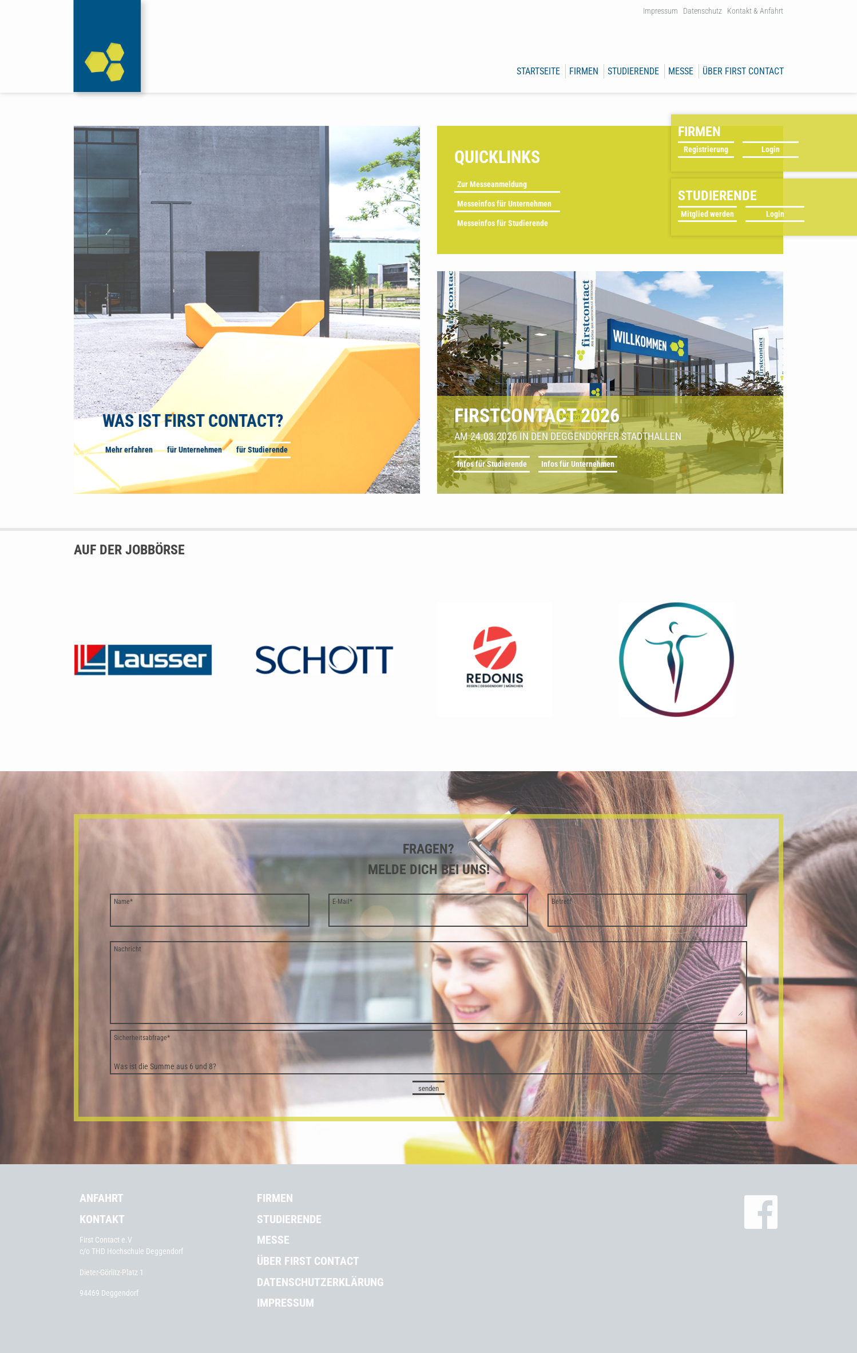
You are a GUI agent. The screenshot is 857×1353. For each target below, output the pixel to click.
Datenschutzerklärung (320, 1282)
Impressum (660, 10)
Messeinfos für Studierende (502, 223)
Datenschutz (702, 10)
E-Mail (342, 902)
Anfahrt (102, 1198)
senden (428, 1088)
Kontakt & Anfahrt (755, 10)
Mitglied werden (707, 214)
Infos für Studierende (492, 464)
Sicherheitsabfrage (142, 1038)
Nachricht (127, 949)
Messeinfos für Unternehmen (504, 203)
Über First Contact (743, 71)
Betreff (562, 902)
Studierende (633, 71)
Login (770, 149)
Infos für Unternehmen (577, 464)
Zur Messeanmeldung (492, 184)
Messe (680, 71)
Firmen (583, 71)
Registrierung (706, 149)
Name (123, 902)
